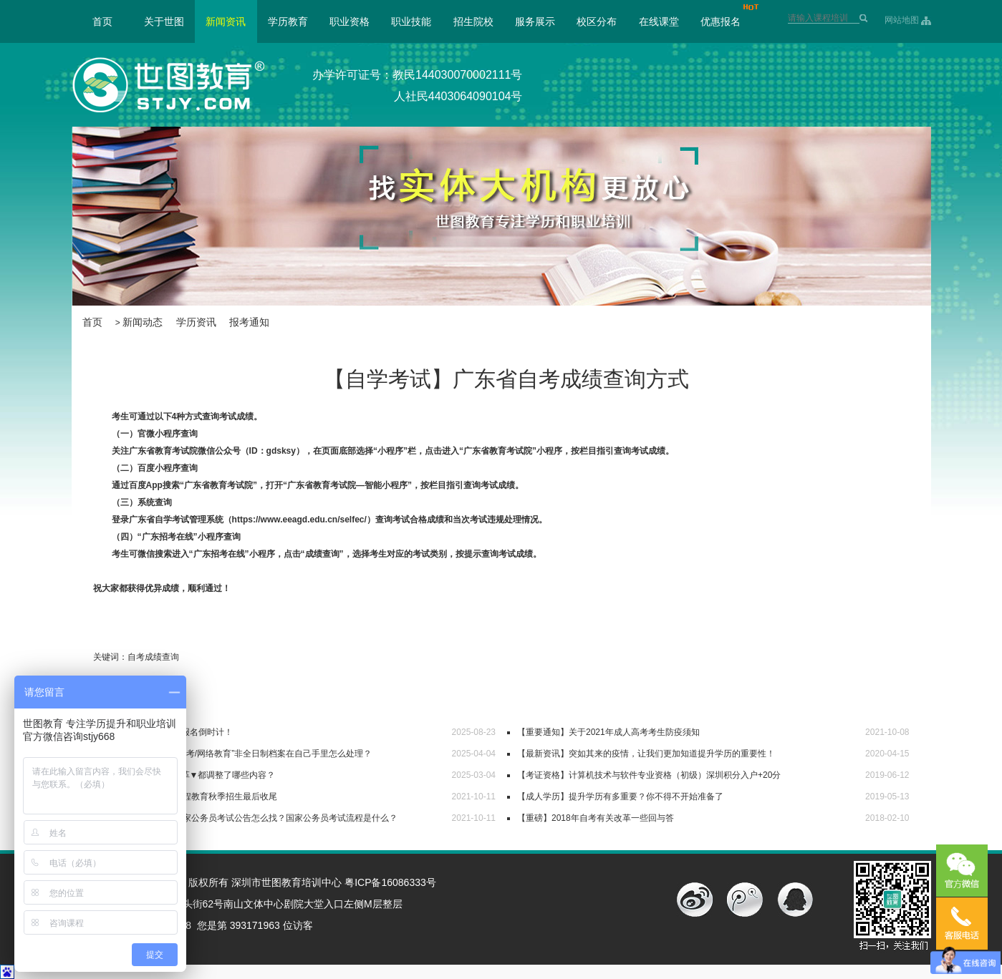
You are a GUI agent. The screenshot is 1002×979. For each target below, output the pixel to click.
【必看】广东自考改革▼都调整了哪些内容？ (190, 775)
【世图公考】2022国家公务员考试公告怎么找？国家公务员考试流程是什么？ (251, 818)
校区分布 (597, 21)
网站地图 (902, 20)
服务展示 (535, 21)
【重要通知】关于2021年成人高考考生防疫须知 (608, 732)
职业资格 (349, 21)
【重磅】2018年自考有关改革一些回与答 (595, 818)
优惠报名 (720, 21)
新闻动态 (142, 322)
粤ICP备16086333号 (390, 882)
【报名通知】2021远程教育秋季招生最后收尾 (191, 797)
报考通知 (249, 322)
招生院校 (473, 21)
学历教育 (288, 21)
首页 (102, 21)
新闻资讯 (226, 21)
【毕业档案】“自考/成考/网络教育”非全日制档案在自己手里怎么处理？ (238, 754)
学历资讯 (196, 322)
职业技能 (411, 21)
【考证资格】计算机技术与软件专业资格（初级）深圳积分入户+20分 (649, 775)
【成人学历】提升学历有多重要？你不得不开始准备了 (620, 797)
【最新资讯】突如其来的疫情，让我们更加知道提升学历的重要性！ (646, 754)
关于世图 (164, 21)
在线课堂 (659, 21)
